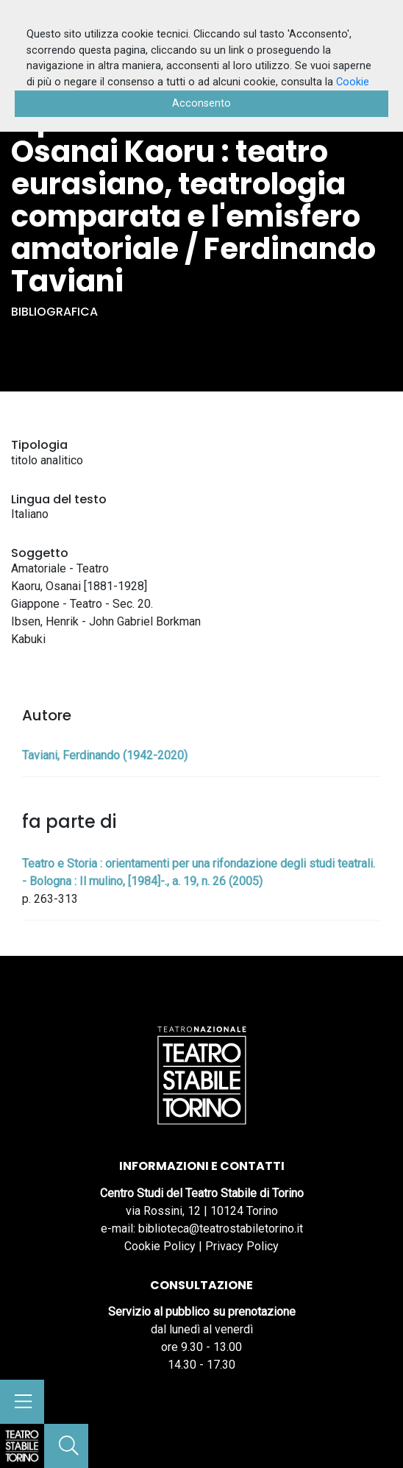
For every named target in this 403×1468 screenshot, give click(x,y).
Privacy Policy (242, 1246)
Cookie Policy (160, 1246)
